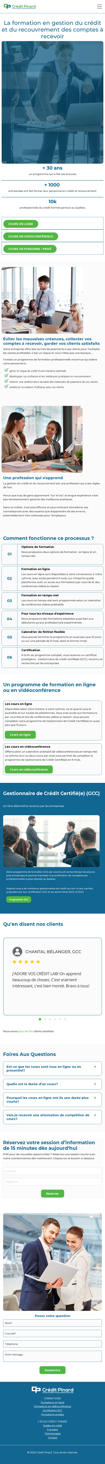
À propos (52, 1429)
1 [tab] (40, 1019)
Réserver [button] (52, 1193)
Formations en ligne (52, 1402)
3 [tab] (50, 1019)
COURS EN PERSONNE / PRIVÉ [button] (29, 249)
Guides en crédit (52, 1425)
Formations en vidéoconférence (52, 1406)
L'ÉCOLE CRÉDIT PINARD (52, 1421)
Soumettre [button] (52, 1370)
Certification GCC (52, 1410)
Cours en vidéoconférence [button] (29, 769)
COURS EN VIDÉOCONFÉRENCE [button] (30, 236)
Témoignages (52, 1433)
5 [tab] (60, 1019)
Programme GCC (18, 899)
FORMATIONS (52, 1398)
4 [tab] (55, 1019)
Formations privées (52, 1414)
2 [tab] (45, 1019)
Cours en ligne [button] (20, 734)
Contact (52, 1437)
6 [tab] (65, 1019)
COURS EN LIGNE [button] (20, 224)
